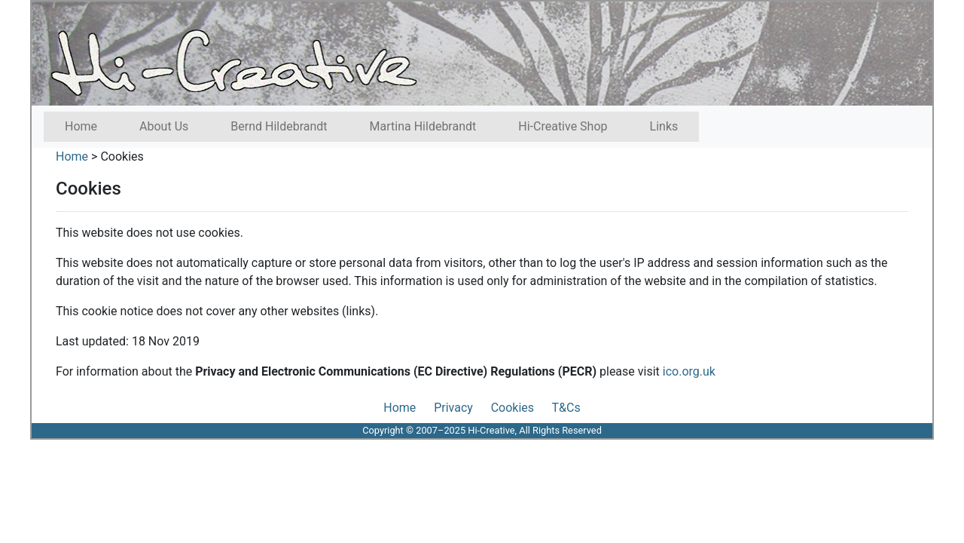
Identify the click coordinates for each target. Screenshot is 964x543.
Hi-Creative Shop (562, 126)
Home (81, 126)
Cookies (121, 156)
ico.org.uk (689, 371)
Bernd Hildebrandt (278, 126)
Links (664, 126)
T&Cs (566, 407)
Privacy (453, 407)
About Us (163, 126)
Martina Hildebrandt (423, 126)
